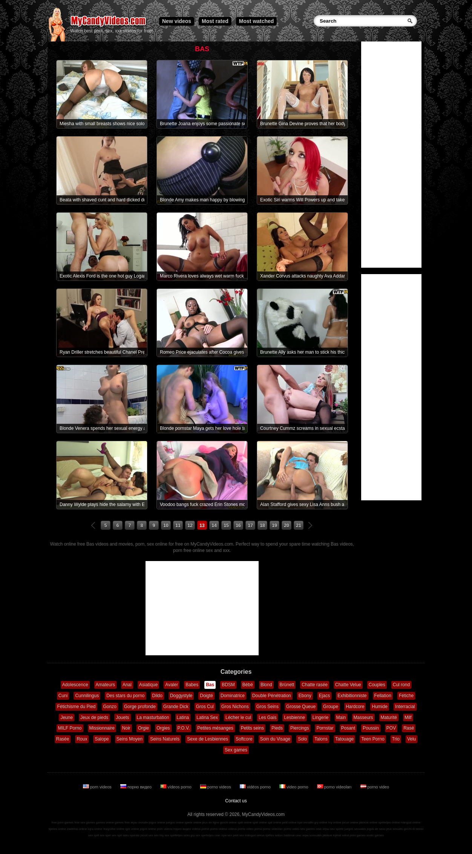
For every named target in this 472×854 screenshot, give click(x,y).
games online (105, 822)
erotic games (375, 835)
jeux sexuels (394, 829)
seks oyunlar (131, 835)
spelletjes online (389, 822)
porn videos (98, 787)
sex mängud (247, 835)
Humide (379, 706)
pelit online (289, 822)
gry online (321, 822)
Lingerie (321, 717)
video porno (294, 787)
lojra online (95, 829)
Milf (408, 717)
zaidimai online (77, 829)
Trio (396, 739)
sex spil (117, 835)
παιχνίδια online (113, 829)
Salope (102, 739)
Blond (266, 684)
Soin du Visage (275, 739)
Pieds (277, 728)
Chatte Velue (348, 684)
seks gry (189, 835)
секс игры (322, 829)
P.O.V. (184, 728)
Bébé (247, 684)
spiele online (193, 822)
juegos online (175, 822)
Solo (302, 739)
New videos (176, 21)
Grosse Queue (301, 706)
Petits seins (252, 728)
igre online (132, 829)
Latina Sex (207, 717)
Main (341, 717)
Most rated (215, 21)
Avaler (171, 684)
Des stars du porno (125, 695)
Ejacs (324, 695)
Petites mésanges (215, 728)
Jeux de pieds (94, 717)
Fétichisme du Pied (76, 706)
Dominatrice (233, 695)
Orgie (143, 728)
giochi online (228, 822)
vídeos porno (176, 787)
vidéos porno (256, 787)
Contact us (236, 800)
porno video (374, 787)
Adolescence (75, 684)
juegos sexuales (355, 829)
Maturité (389, 717)
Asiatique (148, 684)
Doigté (206, 695)
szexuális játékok (321, 835)
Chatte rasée (315, 684)
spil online (274, 822)
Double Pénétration (271, 695)
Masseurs (363, 717)
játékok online (368, 822)
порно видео (136, 787)
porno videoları (335, 787)
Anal (127, 684)
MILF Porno (70, 728)
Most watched (256, 21)
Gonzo (109, 706)
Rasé (408, 728)
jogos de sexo (376, 829)
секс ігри (221, 835)
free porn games (63, 822)
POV (391, 728)
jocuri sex (146, 835)
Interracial (405, 706)
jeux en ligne (210, 822)
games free (122, 822)
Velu (411, 739)
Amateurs (105, 684)
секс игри (302, 835)
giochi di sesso (413, 829)
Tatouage (344, 739)
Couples (377, 684)
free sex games (84, 822)
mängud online (410, 822)
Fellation (382, 695)
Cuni (63, 695)
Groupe (330, 706)
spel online (260, 822)
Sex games (236, 750)
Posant (348, 728)
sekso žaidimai (284, 835)
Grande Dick (175, 706)
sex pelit (232, 835)
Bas (210, 684)
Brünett (287, 684)
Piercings (299, 728)
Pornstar (324, 728)
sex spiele (337, 829)
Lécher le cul (238, 717)
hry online (334, 822)
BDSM (228, 684)
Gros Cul (205, 706)
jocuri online (350, 822)
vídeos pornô (200, 829)
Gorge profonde (140, 706)
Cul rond (401, 684)
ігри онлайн (305, 822)
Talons (321, 739)
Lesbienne (294, 717)
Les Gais (267, 717)
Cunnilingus (87, 695)
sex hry (159, 835)
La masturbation (153, 717)
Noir (126, 728)
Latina (183, 717)
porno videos (216, 787)
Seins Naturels (164, 739)
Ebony (305, 695)
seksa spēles (265, 835)
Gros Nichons (235, 706)
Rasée (62, 739)
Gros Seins (267, 706)
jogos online (157, 822)
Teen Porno (372, 739)
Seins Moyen (129, 739)
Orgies (163, 728)
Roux (82, 739)
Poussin (371, 728)
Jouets (122, 717)
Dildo (157, 695)
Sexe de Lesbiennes (207, 739)
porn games (358, 835)
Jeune (66, 717)
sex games (307, 829)
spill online (244, 822)
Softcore (244, 739)
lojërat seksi (341, 835)
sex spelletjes (173, 835)
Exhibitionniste (351, 695)
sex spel (105, 835)
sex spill (93, 835)
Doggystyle (181, 695)
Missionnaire (102, 728)
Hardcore (355, 706)
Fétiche (406, 695)
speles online (57, 829)
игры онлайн (139, 822)
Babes (191, 684)
